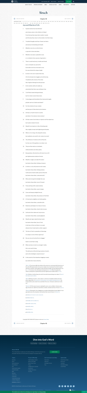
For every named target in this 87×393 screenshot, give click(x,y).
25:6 (61, 287)
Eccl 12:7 (61, 280)
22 (55, 21)
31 (72, 21)
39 (27, 23)
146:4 (57, 280)
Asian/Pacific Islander (16, 367)
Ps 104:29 (52, 280)
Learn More (54, 351)
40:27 (28, 309)
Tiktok (74, 386)
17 (46, 21)
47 (41, 23)
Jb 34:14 (46, 280)
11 (35, 21)
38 (25, 23)
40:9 (28, 297)
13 (39, 21)
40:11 (27, 278)
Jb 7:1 (36, 294)
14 (41, 21)
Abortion (14, 359)
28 (66, 21)
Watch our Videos (51, 342)
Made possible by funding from (62, 389)
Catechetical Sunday (16, 377)
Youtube (66, 386)
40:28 (27, 290)
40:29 (28, 311)
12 (37, 21)
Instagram (71, 386)
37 (23, 23)
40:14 (28, 300)
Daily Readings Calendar (49, 1)
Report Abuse (61, 1)
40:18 (27, 285)
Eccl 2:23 (43, 294)
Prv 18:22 (32, 303)
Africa (13, 361)
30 (70, 21)
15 (43, 21)
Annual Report (15, 364)
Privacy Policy (47, 319)
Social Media (63, 366)
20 (52, 21)
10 (34, 21)
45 (37, 23)
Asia (13, 366)
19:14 (35, 303)
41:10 (36, 280)
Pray (45, 364)
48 (43, 23)
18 (48, 21)
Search (73, 1)
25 (61, 21)
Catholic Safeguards (16, 379)
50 (46, 23)
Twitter (60, 386)
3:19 (27, 275)
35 (19, 23)
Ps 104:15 (32, 306)
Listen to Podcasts (42, 342)
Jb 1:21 (31, 275)
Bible (13, 371)
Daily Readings (44, 1)
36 (21, 23)
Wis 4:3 (37, 300)
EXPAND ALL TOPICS (16, 381)
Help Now (69, 1)
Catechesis (14, 376)
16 (44, 21)
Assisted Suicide (15, 369)
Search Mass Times (32, 362)
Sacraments (30, 367)
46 (39, 23)
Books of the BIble (32, 361)
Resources (63, 361)
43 (34, 23)
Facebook (63, 386)
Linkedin (68, 386)
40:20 (28, 306)
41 (30, 23)
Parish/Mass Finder (65, 359)
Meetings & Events (48, 362)
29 (68, 21)
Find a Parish (53, 1)
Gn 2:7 (62, 274)
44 (36, 23)
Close (84, 391)
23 (57, 21)
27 (64, 21)
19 (50, 21)
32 (14, 23)
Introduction (17, 21)
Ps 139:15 (35, 275)
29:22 (57, 291)
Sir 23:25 (32, 300)
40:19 (28, 303)
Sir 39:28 (31, 297)
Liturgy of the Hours (32, 369)
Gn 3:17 (31, 294)
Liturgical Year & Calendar (34, 366)
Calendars (63, 362)
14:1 (39, 294)
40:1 (27, 265)
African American (15, 362)
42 (32, 23)
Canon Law (14, 374)
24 (59, 21)
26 (62, 21)
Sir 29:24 (32, 311)
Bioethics (14, 372)
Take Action (46, 359)
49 (45, 23)
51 (48, 23)
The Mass (30, 371)
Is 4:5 (31, 309)
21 (53, 21)
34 (18, 23)
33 (16, 23)
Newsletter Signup (65, 364)
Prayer (29, 364)
